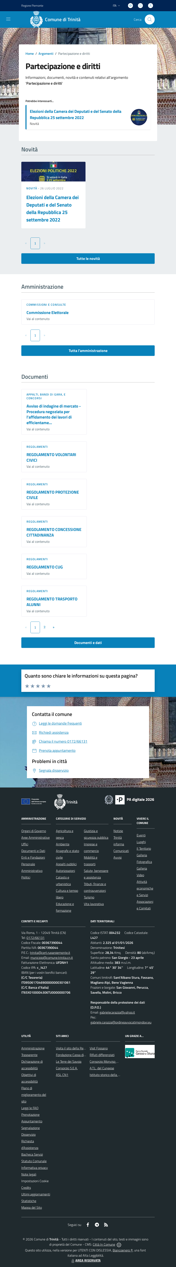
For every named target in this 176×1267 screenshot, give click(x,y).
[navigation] (8, 19)
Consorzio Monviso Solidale (108, 1061)
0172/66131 (36, 937)
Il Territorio (144, 848)
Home (29, 53)
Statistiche (28, 1200)
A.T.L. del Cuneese (102, 1068)
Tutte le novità (88, 258)
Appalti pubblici (66, 864)
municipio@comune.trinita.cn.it (51, 957)
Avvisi (117, 857)
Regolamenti (37, 446)
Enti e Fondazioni (33, 857)
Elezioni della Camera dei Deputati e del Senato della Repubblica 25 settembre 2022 (75, 114)
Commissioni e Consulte (46, 304)
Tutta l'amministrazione (88, 350)
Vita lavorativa (94, 903)
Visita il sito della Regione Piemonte (80, 1048)
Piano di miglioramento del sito (33, 1095)
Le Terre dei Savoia (68, 1061)
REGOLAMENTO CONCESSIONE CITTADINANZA (54, 532)
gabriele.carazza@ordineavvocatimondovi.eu (120, 1022)
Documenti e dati (88, 642)
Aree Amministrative (35, 837)
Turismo (89, 897)
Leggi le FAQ (30, 1107)
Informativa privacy (34, 1167)
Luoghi (141, 841)
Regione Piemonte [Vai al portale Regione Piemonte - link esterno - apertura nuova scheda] (32, 5)
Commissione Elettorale (48, 312)
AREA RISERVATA (85, 1260)
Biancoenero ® (123, 1250)
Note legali (28, 1174)
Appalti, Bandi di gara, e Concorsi (46, 396)
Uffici (24, 844)
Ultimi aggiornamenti (35, 1194)
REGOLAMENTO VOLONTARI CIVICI (51, 457)
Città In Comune (104, 1244)
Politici (25, 877)
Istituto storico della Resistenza (111, 1074)
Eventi (141, 835)
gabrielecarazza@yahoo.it (117, 1012)
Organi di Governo (33, 830)
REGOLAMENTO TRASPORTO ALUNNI (52, 602)
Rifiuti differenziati (102, 1054)
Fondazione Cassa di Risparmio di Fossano (84, 1054)
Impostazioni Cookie (35, 1180)
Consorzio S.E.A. (67, 1068)
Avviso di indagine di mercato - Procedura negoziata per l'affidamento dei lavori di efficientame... (54, 414)
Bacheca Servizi (32, 1154)
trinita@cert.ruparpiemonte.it (50, 952)
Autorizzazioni (65, 870)
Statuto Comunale (34, 1161)
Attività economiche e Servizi (145, 888)
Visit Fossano (99, 1048)
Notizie (118, 830)
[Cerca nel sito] (150, 19)
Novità (32, 188)
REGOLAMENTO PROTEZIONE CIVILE (53, 495)
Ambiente (62, 844)
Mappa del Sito (31, 1207)
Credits (26, 1187)
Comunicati (121, 850)
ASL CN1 (62, 1074)
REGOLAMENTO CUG (45, 567)
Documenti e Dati (33, 850)
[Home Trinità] (57, 19)
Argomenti (46, 53)
